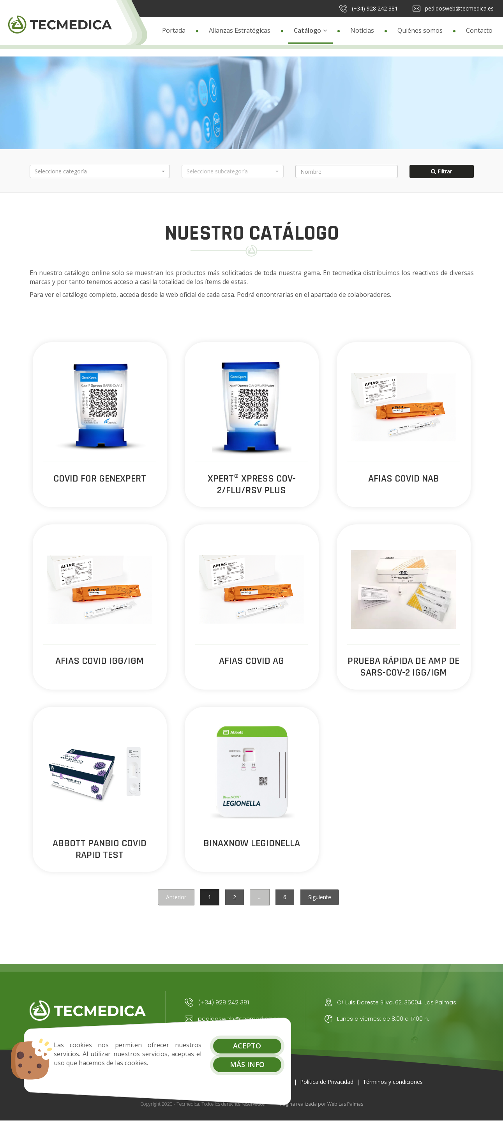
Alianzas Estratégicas (239, 30)
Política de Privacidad (326, 1091)
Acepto (222, 1045)
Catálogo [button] (310, 30)
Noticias (362, 30)
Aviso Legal (276, 1091)
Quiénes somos (420, 30)
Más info (222, 1064)
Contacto (479, 30)
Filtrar (441, 171)
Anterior (176, 906)
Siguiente (319, 906)
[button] (100, 171)
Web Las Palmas (345, 1113)
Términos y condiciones (393, 1091)
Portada (173, 30)
